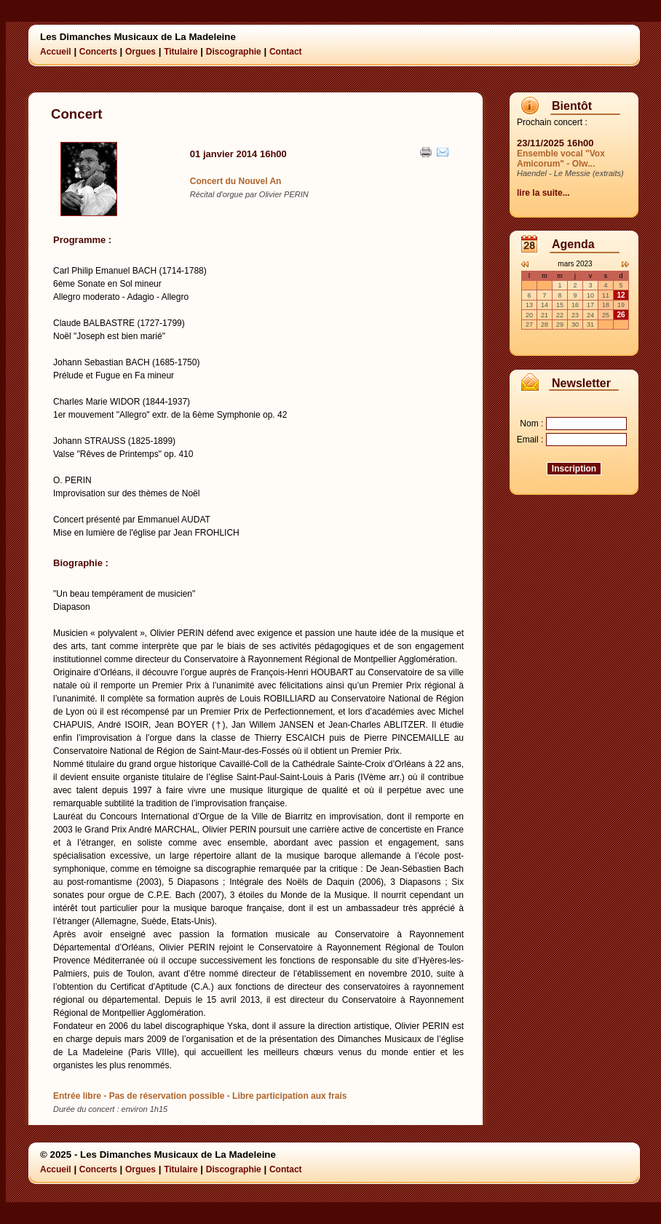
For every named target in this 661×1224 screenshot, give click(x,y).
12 (621, 295)
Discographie (233, 52)
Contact (285, 52)
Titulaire (180, 52)
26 (621, 315)
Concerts (98, 52)
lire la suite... (543, 193)
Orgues (140, 52)
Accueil (55, 52)
